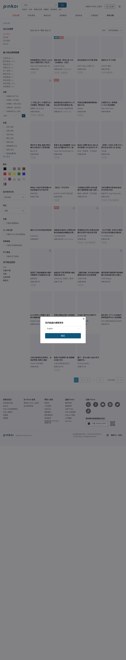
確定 (63, 336)
